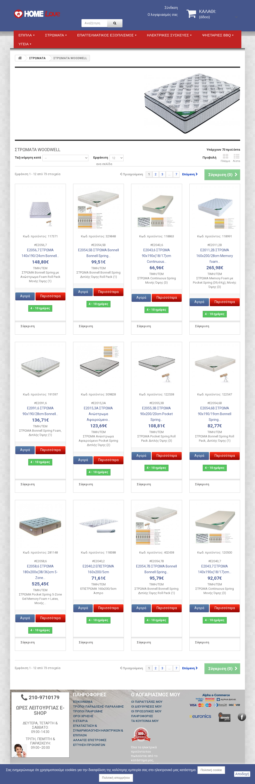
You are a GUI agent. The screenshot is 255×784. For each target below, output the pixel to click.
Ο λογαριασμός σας (163, 15)
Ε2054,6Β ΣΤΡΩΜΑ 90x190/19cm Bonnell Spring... (214, 414)
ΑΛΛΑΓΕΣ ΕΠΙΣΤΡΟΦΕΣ (90, 740)
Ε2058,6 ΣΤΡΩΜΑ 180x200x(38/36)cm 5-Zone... (40, 572)
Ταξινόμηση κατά (28, 157)
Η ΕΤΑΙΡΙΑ (80, 721)
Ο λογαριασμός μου (155, 695)
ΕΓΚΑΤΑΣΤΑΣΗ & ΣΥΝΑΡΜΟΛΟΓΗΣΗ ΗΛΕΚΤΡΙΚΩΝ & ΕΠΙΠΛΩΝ (98, 730)
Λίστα (236, 158)
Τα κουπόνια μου (145, 721)
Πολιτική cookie (211, 770)
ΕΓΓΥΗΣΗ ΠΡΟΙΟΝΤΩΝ (89, 745)
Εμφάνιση (100, 157)
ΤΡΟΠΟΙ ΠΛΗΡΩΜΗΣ (88, 711)
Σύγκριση (28, 326)
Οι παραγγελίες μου (146, 702)
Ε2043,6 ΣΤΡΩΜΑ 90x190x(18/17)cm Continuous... (156, 255)
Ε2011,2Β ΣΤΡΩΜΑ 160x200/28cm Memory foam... (214, 255)
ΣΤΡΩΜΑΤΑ (37, 58)
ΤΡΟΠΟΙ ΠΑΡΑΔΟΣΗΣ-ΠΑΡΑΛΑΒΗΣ (98, 706)
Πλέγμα (225, 158)
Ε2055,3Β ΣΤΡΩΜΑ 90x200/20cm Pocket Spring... (156, 414)
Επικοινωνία (83, 702)
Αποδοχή (242, 774)
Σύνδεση (171, 8)
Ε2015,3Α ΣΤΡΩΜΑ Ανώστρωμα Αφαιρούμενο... (98, 414)
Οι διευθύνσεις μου (146, 706)
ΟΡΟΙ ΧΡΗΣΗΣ (83, 716)
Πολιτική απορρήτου (116, 777)
